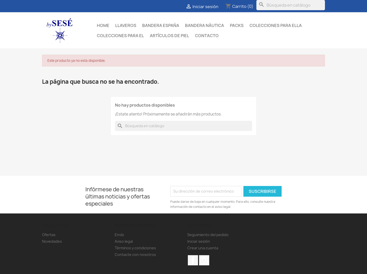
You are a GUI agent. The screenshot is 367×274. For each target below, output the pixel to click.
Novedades (52, 241)
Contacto (207, 35)
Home (103, 25)
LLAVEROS (125, 25)
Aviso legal (124, 241)
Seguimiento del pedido (208, 234)
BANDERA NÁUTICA (204, 25)
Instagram (204, 260)
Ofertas (49, 234)
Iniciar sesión (198, 241)
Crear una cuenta (202, 248)
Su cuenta (199, 225)
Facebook (193, 260)
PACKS (237, 25)
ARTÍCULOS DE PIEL (169, 35)
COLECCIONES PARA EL (120, 35)
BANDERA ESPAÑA (160, 25)
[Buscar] (290, 5)
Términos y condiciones (135, 248)
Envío (119, 234)
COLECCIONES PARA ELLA (276, 25)
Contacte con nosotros (135, 254)
